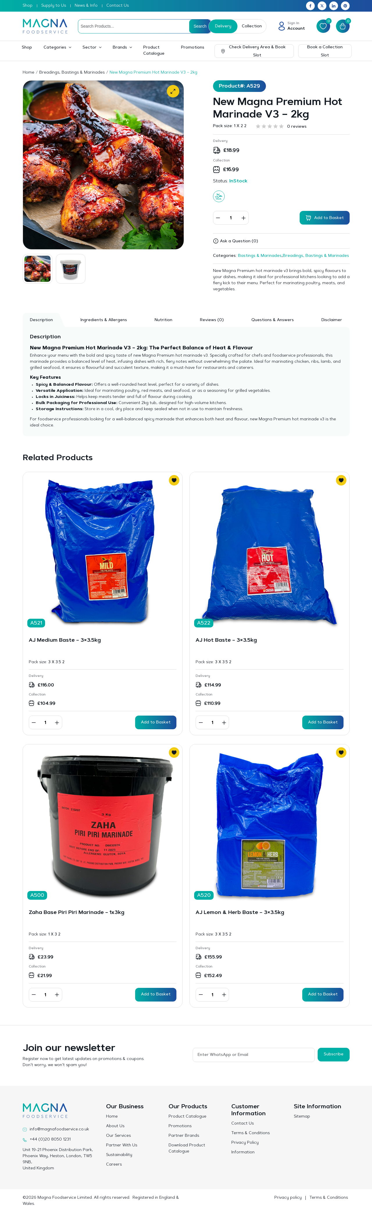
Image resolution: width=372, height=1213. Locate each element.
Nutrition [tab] (163, 320)
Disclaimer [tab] (331, 320)
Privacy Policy (245, 1143)
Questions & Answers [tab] (272, 320)
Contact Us (117, 6)
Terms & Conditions (250, 1133)
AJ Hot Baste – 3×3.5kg (226, 640)
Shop (28, 6)
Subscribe (334, 1054)
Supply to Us (53, 6)
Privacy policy (288, 1198)
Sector (89, 48)
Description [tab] (41, 320)
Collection (252, 26)
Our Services (118, 1136)
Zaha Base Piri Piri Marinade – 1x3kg (76, 912)
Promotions (192, 48)
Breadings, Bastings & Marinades (72, 73)
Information (243, 1152)
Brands (120, 48)
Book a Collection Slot (325, 51)
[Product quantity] (231, 218)
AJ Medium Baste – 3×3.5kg (65, 640)
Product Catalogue (153, 51)
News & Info (86, 6)
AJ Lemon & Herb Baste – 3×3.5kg (240, 912)
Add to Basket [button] (156, 723)
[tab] (212, 320)
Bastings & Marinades (260, 256)
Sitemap (302, 1117)
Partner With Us (121, 1145)
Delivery (223, 26)
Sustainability (119, 1155)
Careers (114, 1165)
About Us (115, 1126)
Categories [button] (55, 48)
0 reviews (297, 127)
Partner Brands (184, 1136)
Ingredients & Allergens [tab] (104, 320)
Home (28, 73)
